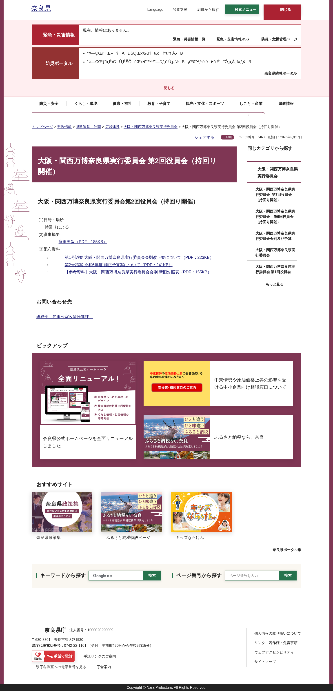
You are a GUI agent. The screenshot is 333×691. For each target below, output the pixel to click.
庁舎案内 (104, 667)
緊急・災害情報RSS (232, 39)
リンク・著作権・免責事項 (275, 643)
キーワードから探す (63, 575)
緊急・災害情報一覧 (189, 39)
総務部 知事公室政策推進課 (64, 316)
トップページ (42, 127)
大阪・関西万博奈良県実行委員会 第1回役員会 (275, 269)
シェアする (204, 137)
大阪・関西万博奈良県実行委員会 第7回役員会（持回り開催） (275, 194)
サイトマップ (265, 662)
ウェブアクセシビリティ (274, 652)
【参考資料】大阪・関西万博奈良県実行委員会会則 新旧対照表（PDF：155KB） (138, 272)
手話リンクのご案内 (100, 656)
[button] (152, 9)
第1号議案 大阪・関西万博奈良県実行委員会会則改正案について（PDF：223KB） (139, 257)
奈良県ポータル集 (287, 550)
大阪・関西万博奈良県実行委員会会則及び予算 (275, 236)
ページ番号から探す (199, 575)
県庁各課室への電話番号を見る (61, 667)
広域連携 (112, 127)
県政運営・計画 (88, 127)
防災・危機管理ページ (279, 39)
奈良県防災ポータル (280, 73)
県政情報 (64, 127)
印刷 (229, 137)
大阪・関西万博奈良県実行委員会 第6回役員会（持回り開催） (275, 216)
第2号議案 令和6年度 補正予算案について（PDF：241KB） (119, 265)
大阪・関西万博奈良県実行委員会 (151, 127)
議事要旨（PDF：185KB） (83, 241)
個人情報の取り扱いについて (277, 633)
